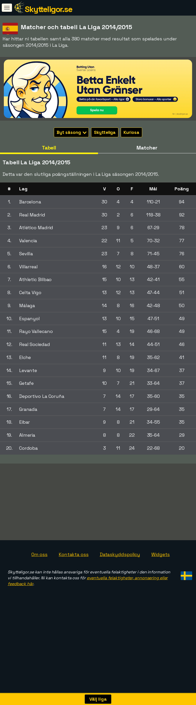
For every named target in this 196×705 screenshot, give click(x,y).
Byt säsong (72, 132)
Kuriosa (131, 132)
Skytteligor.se (48, 9)
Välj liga (98, 699)
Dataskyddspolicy (120, 579)
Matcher (147, 147)
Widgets (160, 579)
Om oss (39, 579)
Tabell (49, 147)
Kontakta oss (74, 579)
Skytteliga (105, 132)
